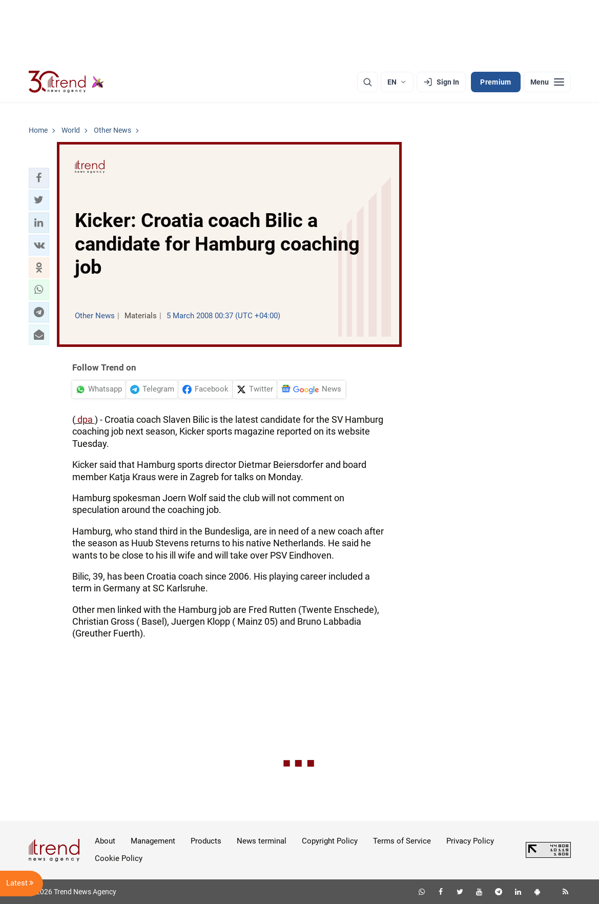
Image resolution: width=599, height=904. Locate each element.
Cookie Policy (118, 858)
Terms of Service (402, 841)
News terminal (261, 841)
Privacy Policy (470, 841)
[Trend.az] (67, 82)
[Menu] (547, 82)
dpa (85, 419)
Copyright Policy (330, 841)
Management (153, 841)
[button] (39, 177)
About (105, 841)
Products (206, 841)
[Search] (367, 82)
